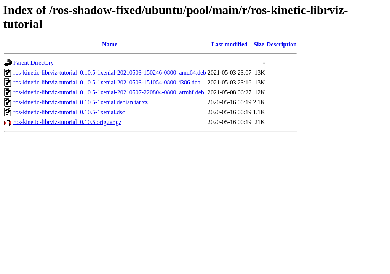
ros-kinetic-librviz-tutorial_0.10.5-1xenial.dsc (69, 112)
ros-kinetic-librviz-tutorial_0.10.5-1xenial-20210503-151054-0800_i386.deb (106, 82)
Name (109, 44)
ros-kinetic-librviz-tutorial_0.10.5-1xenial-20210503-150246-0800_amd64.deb (109, 72)
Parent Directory (33, 62)
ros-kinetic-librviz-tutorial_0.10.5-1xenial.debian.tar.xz (80, 102)
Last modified (229, 44)
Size (259, 44)
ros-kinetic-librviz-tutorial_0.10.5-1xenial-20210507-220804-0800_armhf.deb (108, 92)
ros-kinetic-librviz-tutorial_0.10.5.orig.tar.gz (67, 122)
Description (282, 44)
